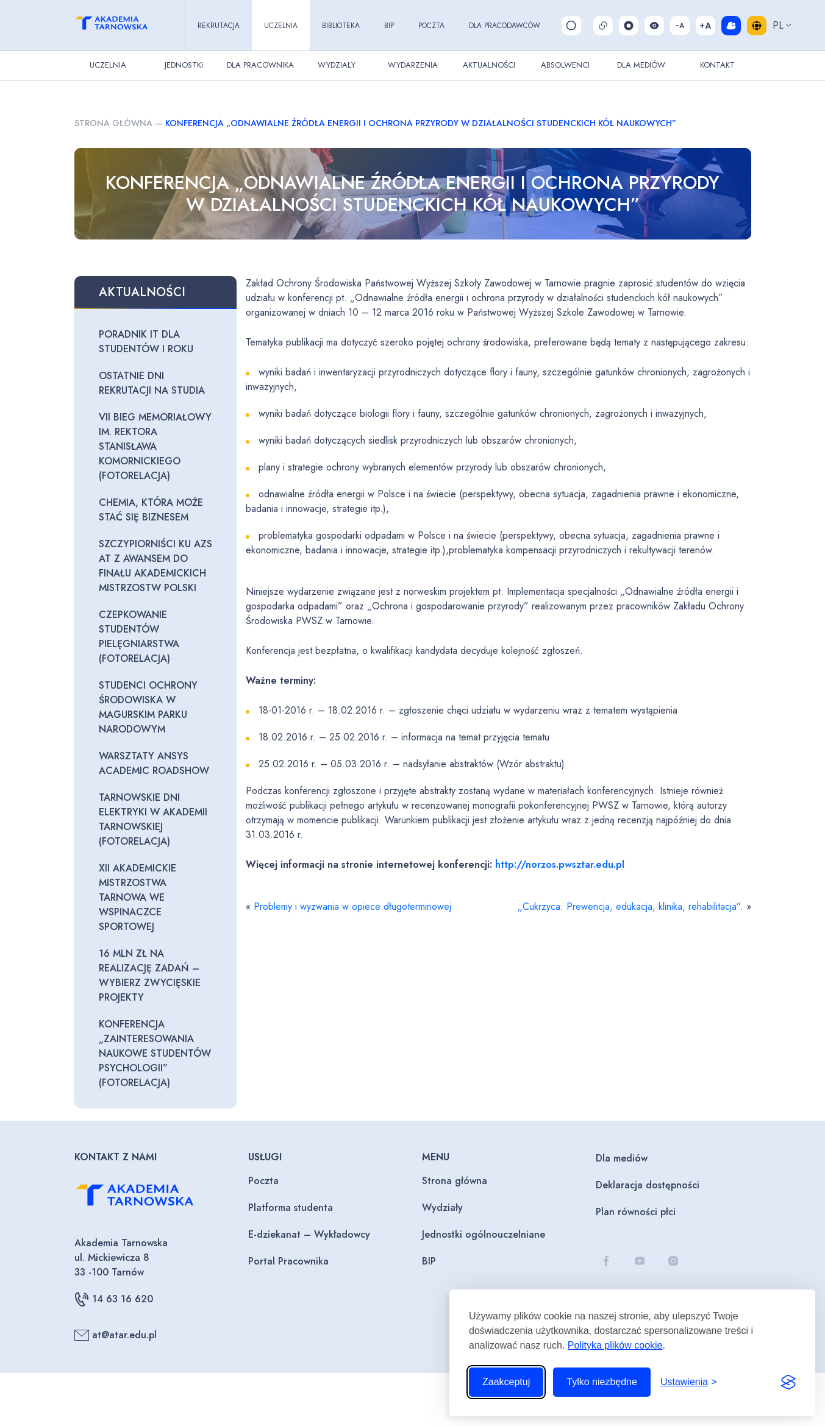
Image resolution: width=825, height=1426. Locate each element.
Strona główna (113, 123)
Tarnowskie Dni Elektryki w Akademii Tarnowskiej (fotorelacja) (153, 819)
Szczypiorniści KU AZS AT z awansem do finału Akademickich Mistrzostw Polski (155, 566)
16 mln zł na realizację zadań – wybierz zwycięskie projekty (150, 975)
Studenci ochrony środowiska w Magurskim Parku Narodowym (148, 707)
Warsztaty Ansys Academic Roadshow (154, 763)
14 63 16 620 (113, 1299)
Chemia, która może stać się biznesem (151, 509)
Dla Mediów (641, 65)
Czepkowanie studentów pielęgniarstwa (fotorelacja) (139, 636)
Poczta (431, 25)
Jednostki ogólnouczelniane (483, 1234)
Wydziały (336, 65)
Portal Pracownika (288, 1261)
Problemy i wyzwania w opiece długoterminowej (352, 906)
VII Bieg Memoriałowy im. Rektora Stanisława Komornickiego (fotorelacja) (155, 446)
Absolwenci (565, 65)
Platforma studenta (290, 1208)
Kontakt (717, 65)
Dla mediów (622, 1158)
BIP (389, 25)
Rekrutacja (219, 25)
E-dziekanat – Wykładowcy (309, 1234)
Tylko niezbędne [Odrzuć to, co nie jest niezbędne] (601, 1382)
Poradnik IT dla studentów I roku (146, 341)
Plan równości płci (636, 1212)
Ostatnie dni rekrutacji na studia (152, 383)
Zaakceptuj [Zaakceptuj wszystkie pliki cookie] (506, 1382)
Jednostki (184, 65)
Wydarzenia (413, 65)
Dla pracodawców (504, 25)
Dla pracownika (260, 65)
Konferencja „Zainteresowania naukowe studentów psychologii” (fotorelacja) (155, 1053)
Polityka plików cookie (615, 1345)
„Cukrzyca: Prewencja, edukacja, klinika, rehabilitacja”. (630, 906)
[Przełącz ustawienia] (688, 1382)
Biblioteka (341, 25)
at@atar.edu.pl (115, 1335)
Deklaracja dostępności (647, 1185)
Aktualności (489, 65)
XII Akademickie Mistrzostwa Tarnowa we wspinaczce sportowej (137, 897)
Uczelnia (281, 25)
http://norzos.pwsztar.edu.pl (559, 864)
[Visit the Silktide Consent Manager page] (788, 1382)
